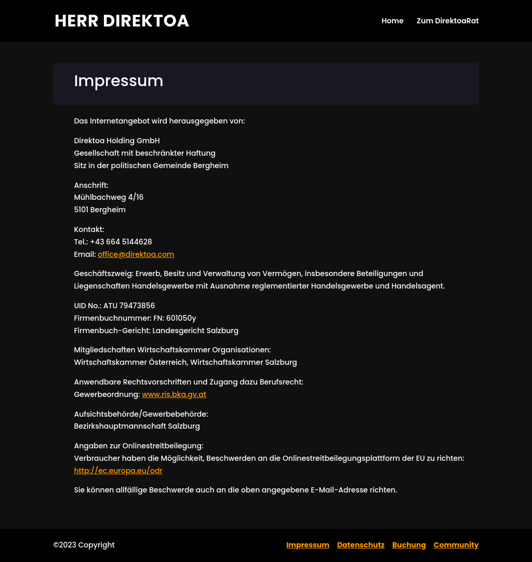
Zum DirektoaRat (447, 21)
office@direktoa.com (136, 254)
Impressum (307, 545)
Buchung (409, 545)
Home (392, 21)
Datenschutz (360, 545)
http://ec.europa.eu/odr (118, 470)
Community (456, 545)
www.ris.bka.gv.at (174, 394)
